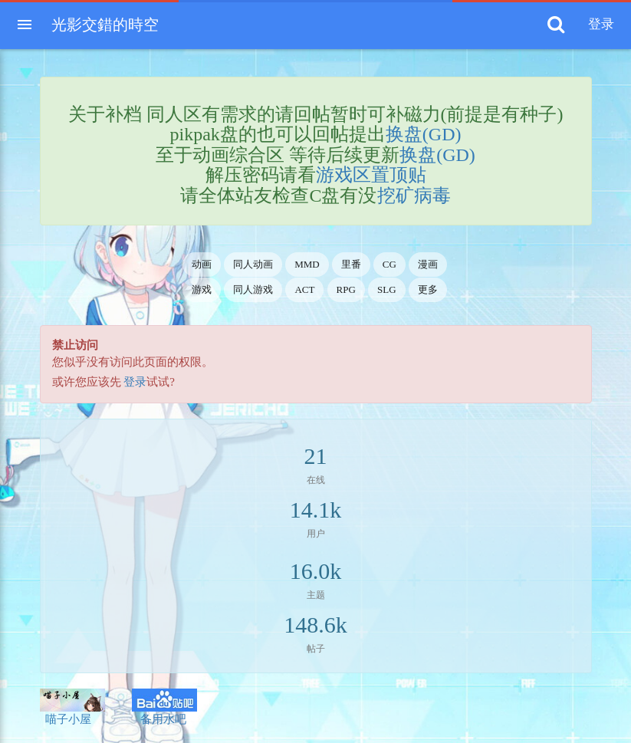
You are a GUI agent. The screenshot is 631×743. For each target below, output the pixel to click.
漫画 (428, 264)
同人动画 (253, 264)
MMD (307, 264)
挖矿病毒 (414, 195)
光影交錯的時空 (105, 24)
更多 (428, 289)
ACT (304, 289)
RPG (346, 289)
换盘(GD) (424, 134)
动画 (202, 264)
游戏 (202, 289)
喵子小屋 (72, 707)
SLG (386, 289)
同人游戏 (253, 289)
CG (389, 264)
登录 (134, 382)
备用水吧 (164, 707)
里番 (351, 264)
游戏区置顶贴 (371, 175)
